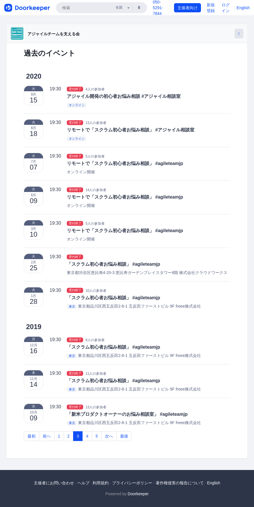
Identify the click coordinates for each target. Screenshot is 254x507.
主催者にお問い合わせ (54, 483)
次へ (109, 436)
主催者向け (187, 7)
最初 (32, 436)
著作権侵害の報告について (180, 483)
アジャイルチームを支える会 (54, 34)
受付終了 (75, 89)
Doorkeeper (138, 494)
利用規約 (101, 483)
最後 (124, 436)
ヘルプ (83, 483)
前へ (47, 436)
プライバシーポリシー (132, 483)
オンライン (77, 105)
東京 (72, 306)
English (243, 7)
